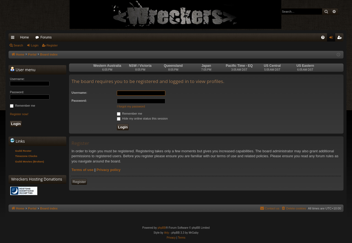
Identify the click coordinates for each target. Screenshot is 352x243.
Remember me (129, 113)
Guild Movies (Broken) (29, 161)
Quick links (14, 38)
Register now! (19, 114)
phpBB (162, 227)
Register (52, 45)
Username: (79, 92)
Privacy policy (108, 170)
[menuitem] (323, 37)
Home (24, 37)
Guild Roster (23, 150)
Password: (79, 100)
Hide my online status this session (142, 118)
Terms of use (83, 170)
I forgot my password (131, 106)
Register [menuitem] (340, 38)
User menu (22, 69)
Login (34, 45)
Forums (46, 37)
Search (18, 45)
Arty (166, 232)
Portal (32, 54)
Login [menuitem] (332, 38)
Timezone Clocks (26, 156)
